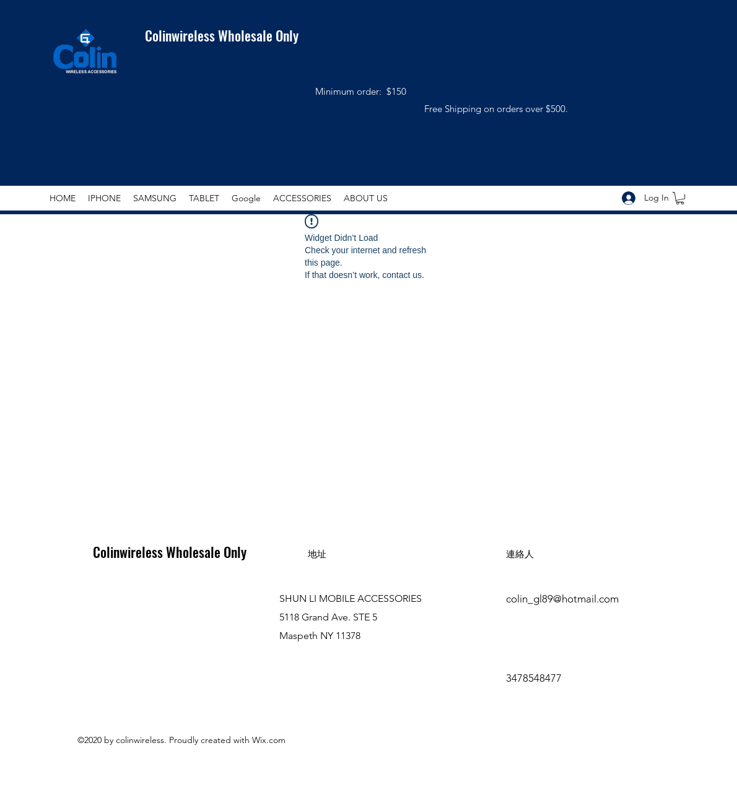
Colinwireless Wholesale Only (214, 35)
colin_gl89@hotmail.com (562, 599)
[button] (680, 198)
